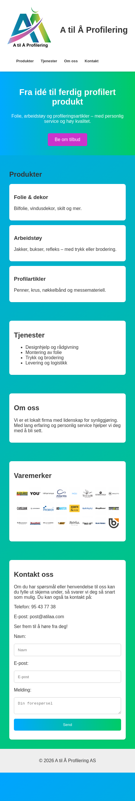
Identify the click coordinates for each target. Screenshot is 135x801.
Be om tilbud (67, 139)
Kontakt (91, 61)
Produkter (25, 61)
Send (67, 726)
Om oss (71, 61)
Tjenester (49, 61)
